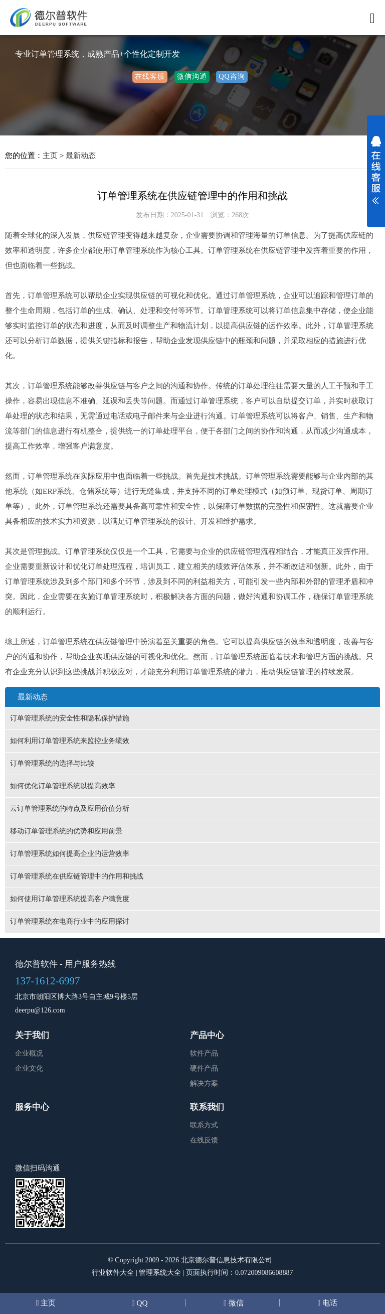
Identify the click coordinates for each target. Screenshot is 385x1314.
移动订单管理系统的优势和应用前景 (66, 831)
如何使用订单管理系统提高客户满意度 (69, 899)
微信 (235, 1302)
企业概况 (29, 1053)
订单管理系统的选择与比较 (52, 763)
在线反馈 (204, 1140)
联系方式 (204, 1125)
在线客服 (150, 76)
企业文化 (29, 1068)
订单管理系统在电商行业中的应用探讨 (69, 921)
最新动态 (81, 155)
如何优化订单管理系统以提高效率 (62, 786)
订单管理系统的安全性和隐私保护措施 (69, 718)
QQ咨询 (232, 76)
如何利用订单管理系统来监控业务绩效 (69, 741)
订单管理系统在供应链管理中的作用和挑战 (76, 876)
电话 (328, 1302)
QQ (140, 1302)
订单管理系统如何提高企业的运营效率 (69, 853)
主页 (50, 155)
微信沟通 (192, 76)
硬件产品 (204, 1068)
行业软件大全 (113, 1272)
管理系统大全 (160, 1272)
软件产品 (204, 1053)
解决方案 (204, 1083)
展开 (376, 176)
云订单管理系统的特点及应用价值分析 (69, 808)
